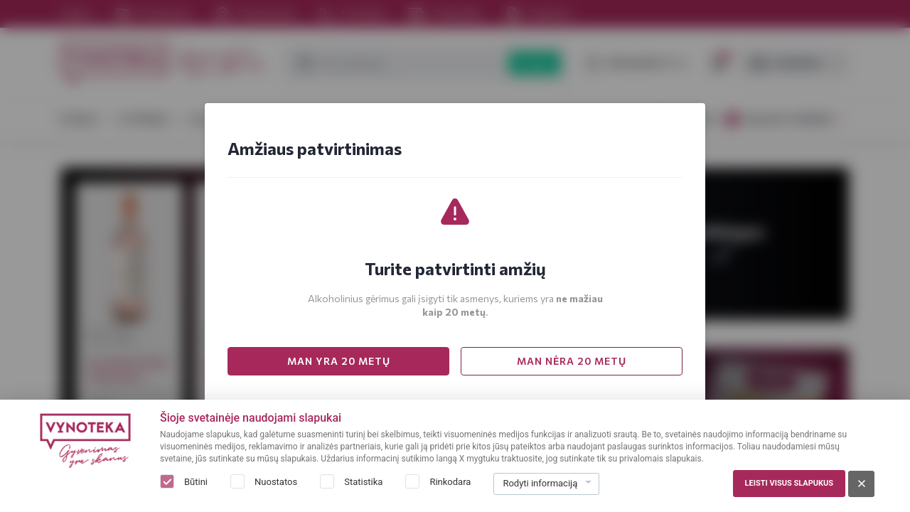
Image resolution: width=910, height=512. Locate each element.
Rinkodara (450, 481)
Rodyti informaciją (540, 483)
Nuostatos (276, 481)
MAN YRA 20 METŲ (338, 361)
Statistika (363, 481)
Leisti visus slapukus (789, 483)
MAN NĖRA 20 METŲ (571, 361)
